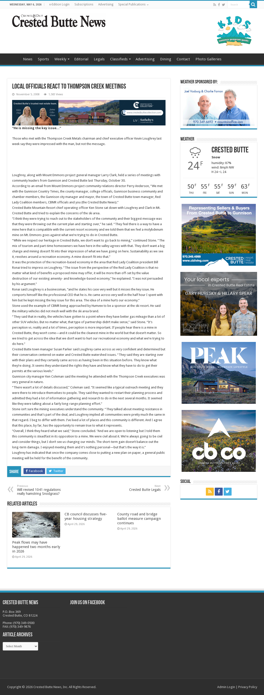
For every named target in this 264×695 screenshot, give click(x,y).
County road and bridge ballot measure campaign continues (139, 518)
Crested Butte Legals (135, 488)
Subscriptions (83, 4)
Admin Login (226, 687)
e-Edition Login (59, 4)
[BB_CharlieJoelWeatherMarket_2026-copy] (219, 106)
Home (13, 58)
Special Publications (131, 4)
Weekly (60, 59)
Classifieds (119, 59)
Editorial (81, 59)
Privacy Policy (247, 687)
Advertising (105, 4)
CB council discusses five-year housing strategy (86, 516)
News (27, 59)
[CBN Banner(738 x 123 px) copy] (89, 112)
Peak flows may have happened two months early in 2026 (36, 546)
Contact (183, 59)
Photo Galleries (208, 59)
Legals (99, 59)
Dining (165, 59)
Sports (43, 59)
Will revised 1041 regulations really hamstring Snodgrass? (42, 490)
